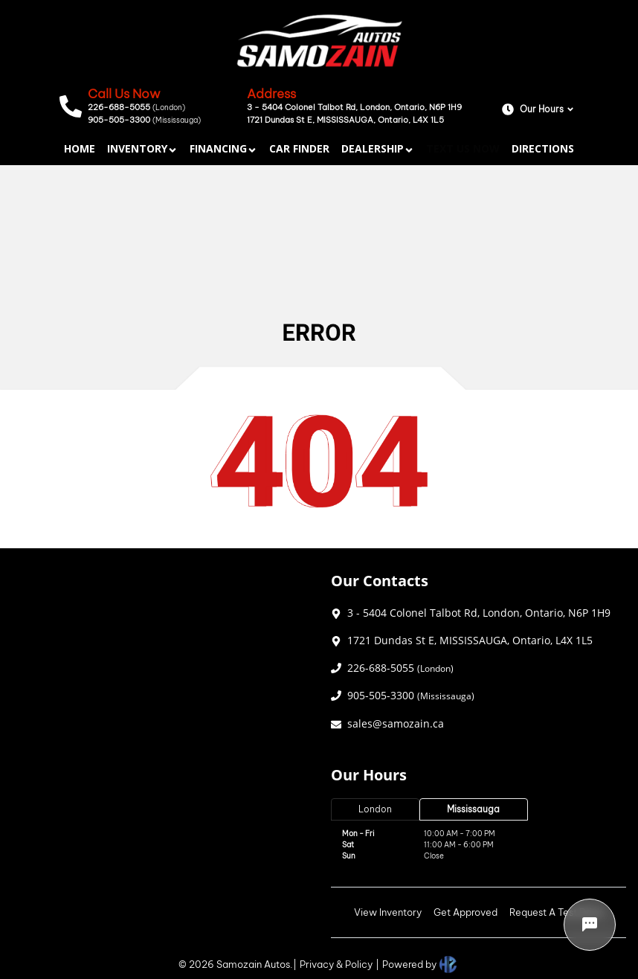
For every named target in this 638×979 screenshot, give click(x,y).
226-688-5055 (136, 107)
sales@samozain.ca (395, 723)
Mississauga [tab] (473, 809)
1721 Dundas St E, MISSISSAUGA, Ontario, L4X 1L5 (345, 120)
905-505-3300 (144, 120)
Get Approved (465, 912)
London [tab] (375, 809)
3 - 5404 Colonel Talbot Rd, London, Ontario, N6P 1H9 (354, 107)
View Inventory (388, 912)
